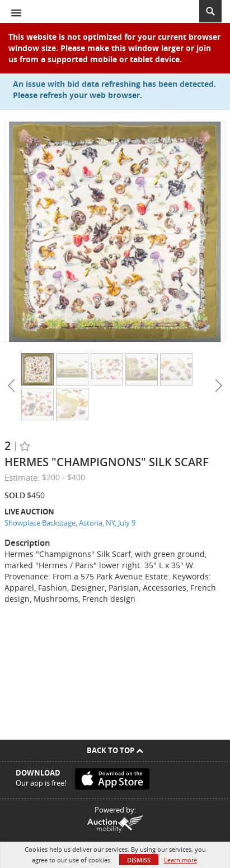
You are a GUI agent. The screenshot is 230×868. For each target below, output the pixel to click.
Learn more (180, 860)
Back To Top (115, 750)
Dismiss (139, 860)
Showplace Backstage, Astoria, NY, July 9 (69, 523)
